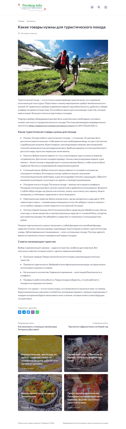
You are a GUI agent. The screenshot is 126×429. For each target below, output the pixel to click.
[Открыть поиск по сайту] (99, 7)
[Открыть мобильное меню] (105, 7)
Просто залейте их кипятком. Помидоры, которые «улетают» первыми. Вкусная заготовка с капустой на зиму (84, 398)
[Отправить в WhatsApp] (37, 312)
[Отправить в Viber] (32, 312)
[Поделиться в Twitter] (28, 312)
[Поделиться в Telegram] (24, 312)
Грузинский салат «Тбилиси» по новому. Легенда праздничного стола (84, 357)
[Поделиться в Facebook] (19, 312)
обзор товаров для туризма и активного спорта (51, 125)
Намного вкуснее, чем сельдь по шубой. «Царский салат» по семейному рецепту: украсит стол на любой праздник (39, 359)
